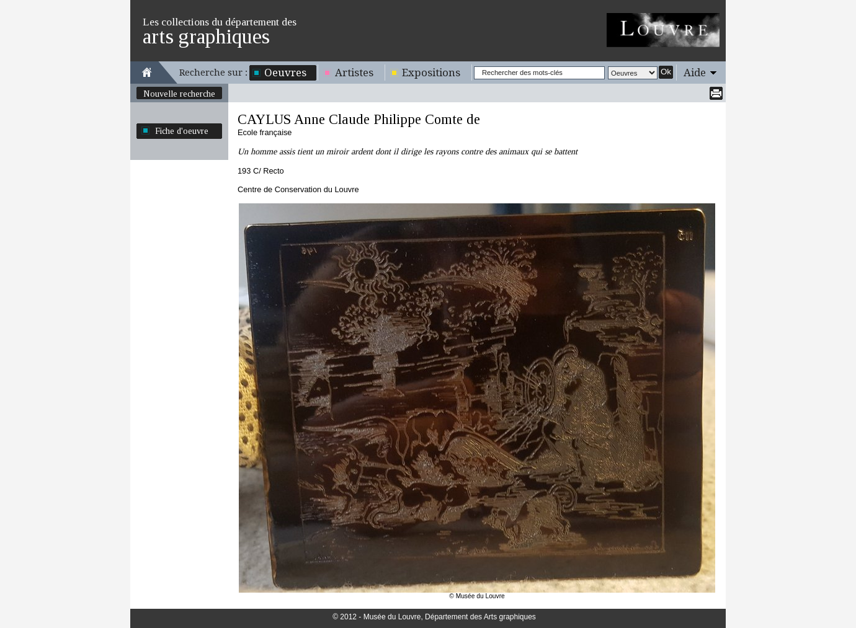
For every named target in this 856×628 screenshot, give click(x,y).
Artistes (354, 72)
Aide (695, 72)
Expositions (431, 72)
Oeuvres (285, 72)
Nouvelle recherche (179, 94)
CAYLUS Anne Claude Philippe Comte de (359, 119)
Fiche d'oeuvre (181, 131)
